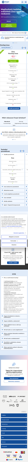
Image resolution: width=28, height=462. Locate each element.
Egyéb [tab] (14, 125)
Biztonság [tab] (21, 121)
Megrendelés (13, 61)
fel (24, 411)
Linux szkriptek (6, 197)
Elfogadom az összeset (14, 236)
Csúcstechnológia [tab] (7, 123)
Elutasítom (14, 244)
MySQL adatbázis (7, 201)
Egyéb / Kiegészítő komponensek (11, 205)
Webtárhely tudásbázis (14, 381)
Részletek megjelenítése (19, 232)
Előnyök (9, 21)
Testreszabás (14, 240)
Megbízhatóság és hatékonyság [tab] (21, 123)
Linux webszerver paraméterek (10, 186)
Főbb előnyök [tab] (7, 121)
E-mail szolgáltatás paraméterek (10, 194)
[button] (17, 70)
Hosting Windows (6, 47)
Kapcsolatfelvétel (14, 378)
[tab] (12, 154)
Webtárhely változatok (6, 32)
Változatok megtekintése (8, 25)
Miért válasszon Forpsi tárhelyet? (18, 32)
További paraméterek (14, 108)
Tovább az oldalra (13, 262)
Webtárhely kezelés (7, 190)
